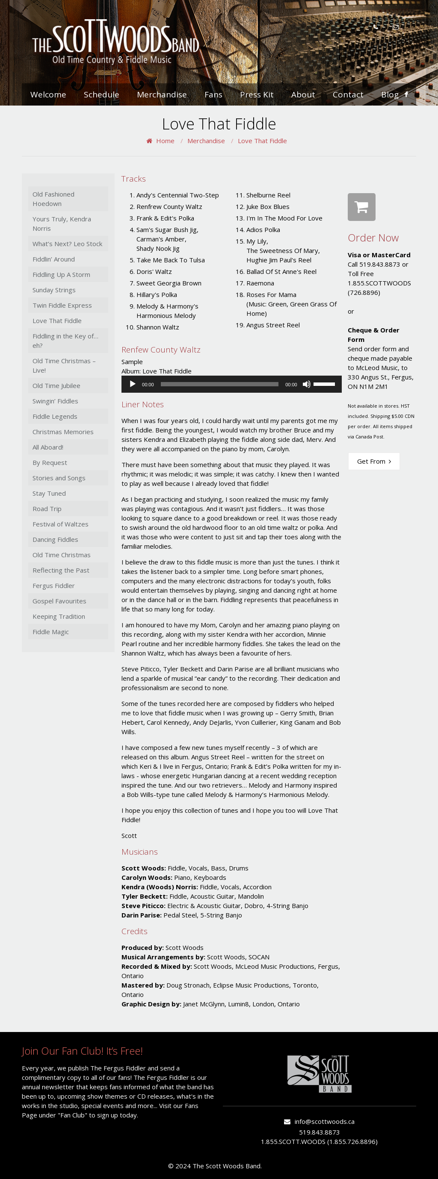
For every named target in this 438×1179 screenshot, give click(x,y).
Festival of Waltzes (61, 524)
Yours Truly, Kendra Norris (62, 223)
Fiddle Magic (51, 631)
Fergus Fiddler (54, 585)
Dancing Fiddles (55, 539)
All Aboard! (48, 447)
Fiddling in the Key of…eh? (65, 341)
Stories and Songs (59, 477)
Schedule (101, 94)
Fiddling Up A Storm (61, 274)
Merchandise (162, 94)
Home (165, 140)
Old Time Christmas (62, 554)
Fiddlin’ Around (54, 259)
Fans (213, 94)
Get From (374, 461)
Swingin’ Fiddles (55, 401)
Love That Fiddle (262, 140)
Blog (390, 94)
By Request (50, 462)
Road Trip (47, 508)
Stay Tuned (49, 493)
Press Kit (257, 94)
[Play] (132, 384)
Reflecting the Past (61, 570)
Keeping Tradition (59, 616)
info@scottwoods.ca (325, 1121)
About (303, 94)
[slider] (220, 384)
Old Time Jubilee (56, 385)
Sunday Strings (54, 289)
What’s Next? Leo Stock (67, 243)
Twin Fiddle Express (62, 305)
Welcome (48, 94)
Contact (348, 94)
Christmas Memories (63, 431)
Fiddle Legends (55, 416)
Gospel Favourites (59, 601)
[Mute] (306, 384)
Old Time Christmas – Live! (64, 365)
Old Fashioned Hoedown (53, 199)
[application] (231, 384)
